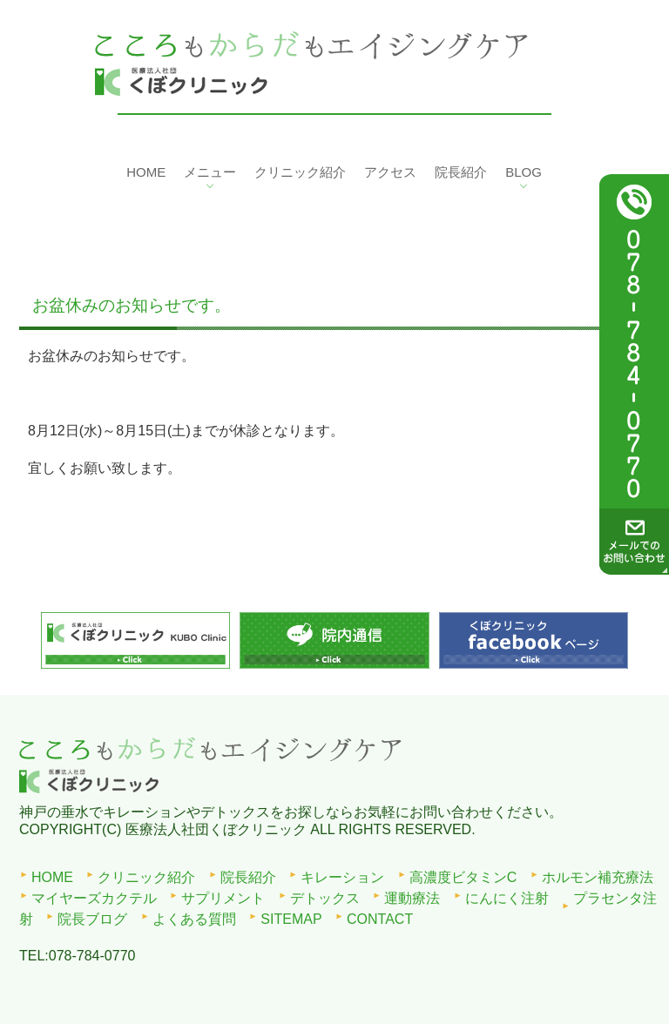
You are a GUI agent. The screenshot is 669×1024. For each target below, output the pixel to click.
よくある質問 (194, 919)
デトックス (325, 898)
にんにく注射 (507, 898)
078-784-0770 (92, 955)
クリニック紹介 (146, 877)
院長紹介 (248, 877)
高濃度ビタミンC (463, 877)
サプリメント (223, 898)
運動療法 (412, 898)
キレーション (342, 877)
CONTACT (380, 919)
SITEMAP (290, 919)
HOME (52, 877)
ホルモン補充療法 (597, 877)
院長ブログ (92, 919)
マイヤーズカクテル (94, 898)
